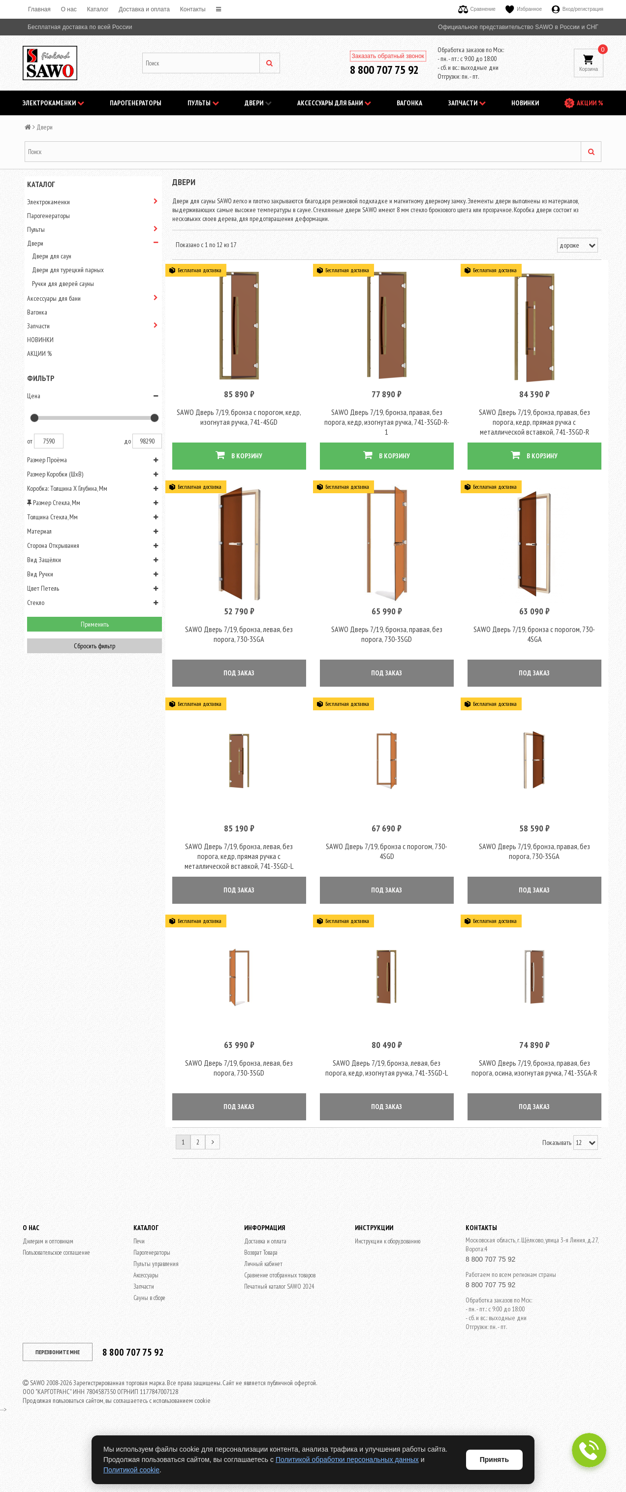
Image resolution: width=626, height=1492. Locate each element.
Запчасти (467, 103)
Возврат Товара (261, 1306)
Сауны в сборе (149, 1351)
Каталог (98, 9)
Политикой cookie (131, 1470)
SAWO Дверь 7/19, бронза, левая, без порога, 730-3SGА (239, 660)
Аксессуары (145, 1329)
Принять (494, 1459)
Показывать (556, 1196)
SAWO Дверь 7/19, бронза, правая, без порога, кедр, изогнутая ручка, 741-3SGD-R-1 (386, 435)
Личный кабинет (263, 1317)
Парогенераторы (135, 102)
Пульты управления (156, 1317)
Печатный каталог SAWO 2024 (279, 1340)
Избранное (523, 9)
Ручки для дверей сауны (63, 283)
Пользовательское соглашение (56, 1306)
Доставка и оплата (144, 9)
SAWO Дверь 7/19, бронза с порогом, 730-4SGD (386, 891)
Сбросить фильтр (94, 645)
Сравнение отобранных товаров (279, 1329)
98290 (147, 441)
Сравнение (477, 9)
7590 (48, 441)
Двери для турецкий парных (68, 269)
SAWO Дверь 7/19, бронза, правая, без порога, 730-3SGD (386, 660)
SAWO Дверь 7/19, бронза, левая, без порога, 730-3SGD (239, 1121)
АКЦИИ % (590, 102)
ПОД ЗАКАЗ (238, 699)
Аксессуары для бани (334, 103)
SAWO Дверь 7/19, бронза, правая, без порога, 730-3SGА (534, 891)
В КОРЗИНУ (239, 468)
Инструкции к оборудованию (387, 1295)
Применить (95, 624)
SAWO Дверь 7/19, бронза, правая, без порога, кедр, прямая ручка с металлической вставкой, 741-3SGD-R (534, 435)
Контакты (193, 9)
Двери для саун (51, 256)
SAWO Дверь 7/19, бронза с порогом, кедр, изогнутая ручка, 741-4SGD (239, 430)
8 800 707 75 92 (384, 69)
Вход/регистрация (577, 9)
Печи (139, 1295)
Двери (258, 103)
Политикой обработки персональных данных (347, 1459)
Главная (39, 9)
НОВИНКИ (525, 102)
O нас (69, 9)
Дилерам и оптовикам (48, 1295)
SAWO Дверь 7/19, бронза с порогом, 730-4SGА (534, 660)
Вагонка (409, 102)
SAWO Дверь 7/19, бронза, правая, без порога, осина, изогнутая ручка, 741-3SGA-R (534, 1121)
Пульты (203, 103)
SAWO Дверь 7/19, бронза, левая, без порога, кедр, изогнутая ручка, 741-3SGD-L (386, 1121)
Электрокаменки (53, 103)
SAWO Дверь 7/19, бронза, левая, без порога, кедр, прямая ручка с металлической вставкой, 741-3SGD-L (239, 896)
